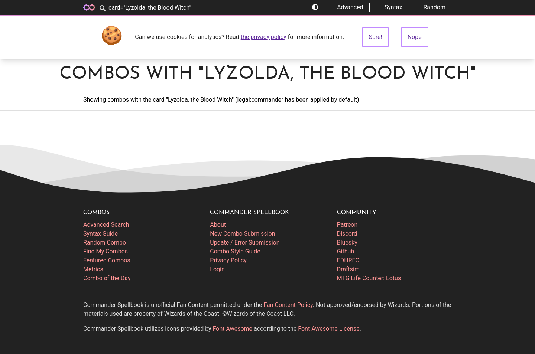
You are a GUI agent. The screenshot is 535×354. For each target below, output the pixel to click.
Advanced (345, 7)
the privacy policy (263, 36)
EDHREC (348, 260)
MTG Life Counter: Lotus (369, 278)
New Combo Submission (242, 233)
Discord (347, 233)
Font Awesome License (328, 328)
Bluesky (347, 242)
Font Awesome (232, 328)
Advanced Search (106, 224)
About (218, 224)
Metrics (93, 269)
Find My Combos (105, 251)
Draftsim (348, 269)
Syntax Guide (100, 233)
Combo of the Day (106, 278)
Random (429, 7)
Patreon (347, 224)
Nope (415, 36)
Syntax (389, 7)
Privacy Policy (228, 260)
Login (217, 269)
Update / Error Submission (244, 242)
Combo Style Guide (235, 251)
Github (345, 251)
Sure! (375, 36)
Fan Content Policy (288, 304)
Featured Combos (106, 260)
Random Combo (104, 242)
